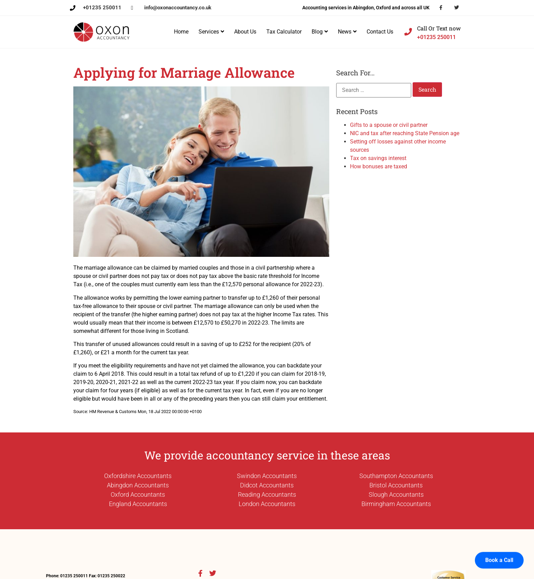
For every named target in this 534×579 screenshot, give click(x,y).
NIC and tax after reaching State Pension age (404, 133)
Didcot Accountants (267, 485)
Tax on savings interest (378, 158)
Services (211, 31)
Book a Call (499, 553)
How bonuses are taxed (378, 166)
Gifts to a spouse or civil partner (388, 125)
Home (181, 31)
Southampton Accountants (396, 475)
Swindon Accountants (267, 475)
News (347, 31)
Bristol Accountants (396, 485)
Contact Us (380, 31)
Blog (320, 31)
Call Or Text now (439, 28)
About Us (245, 31)
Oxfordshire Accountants (138, 475)
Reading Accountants (267, 494)
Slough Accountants (396, 494)
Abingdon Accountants (138, 485)
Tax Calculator (284, 31)
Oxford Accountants (138, 494)
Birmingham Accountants (396, 503)
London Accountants (267, 503)
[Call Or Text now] (408, 32)
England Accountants (138, 503)
